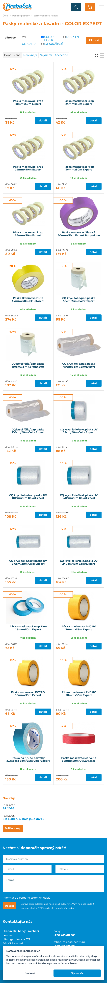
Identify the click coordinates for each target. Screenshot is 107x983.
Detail (43, 120)
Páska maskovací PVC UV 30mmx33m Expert (79, 628)
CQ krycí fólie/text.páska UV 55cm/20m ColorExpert (79, 431)
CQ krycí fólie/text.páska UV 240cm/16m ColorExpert (79, 562)
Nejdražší (46, 55)
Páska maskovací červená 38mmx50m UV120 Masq (78, 760)
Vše (24, 37)
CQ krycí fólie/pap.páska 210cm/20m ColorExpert (28, 431)
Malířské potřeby (20, 15)
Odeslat (9, 905)
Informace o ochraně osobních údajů (27, 897)
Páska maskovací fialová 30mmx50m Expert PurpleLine (79, 234)
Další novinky (13, 828)
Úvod (5, 15)
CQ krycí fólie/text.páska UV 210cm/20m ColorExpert (28, 562)
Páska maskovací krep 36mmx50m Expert (79, 168)
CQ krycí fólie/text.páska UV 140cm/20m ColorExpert (79, 497)
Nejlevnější (30, 55)
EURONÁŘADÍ (52, 43)
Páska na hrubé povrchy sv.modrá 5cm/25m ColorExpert (28, 760)
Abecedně (61, 55)
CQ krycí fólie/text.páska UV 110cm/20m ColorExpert (28, 497)
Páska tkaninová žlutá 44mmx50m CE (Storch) (28, 300)
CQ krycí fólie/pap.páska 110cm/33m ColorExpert (28, 365)
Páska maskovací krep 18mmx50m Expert (28, 102)
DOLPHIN (72, 37)
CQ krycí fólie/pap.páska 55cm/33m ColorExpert (78, 300)
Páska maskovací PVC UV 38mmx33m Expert (28, 694)
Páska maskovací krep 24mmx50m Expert (79, 102)
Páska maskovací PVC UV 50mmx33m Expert (79, 694)
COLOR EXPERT (49, 38)
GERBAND (29, 43)
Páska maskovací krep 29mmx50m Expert (28, 168)
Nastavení (30, 973)
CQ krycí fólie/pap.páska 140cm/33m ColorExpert (78, 365)
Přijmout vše (77, 973)
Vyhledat (76, 7)
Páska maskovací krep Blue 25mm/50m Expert (28, 628)
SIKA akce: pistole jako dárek (23, 819)
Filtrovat (94, 40)
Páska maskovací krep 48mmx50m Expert (28, 234)
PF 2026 (8, 808)
